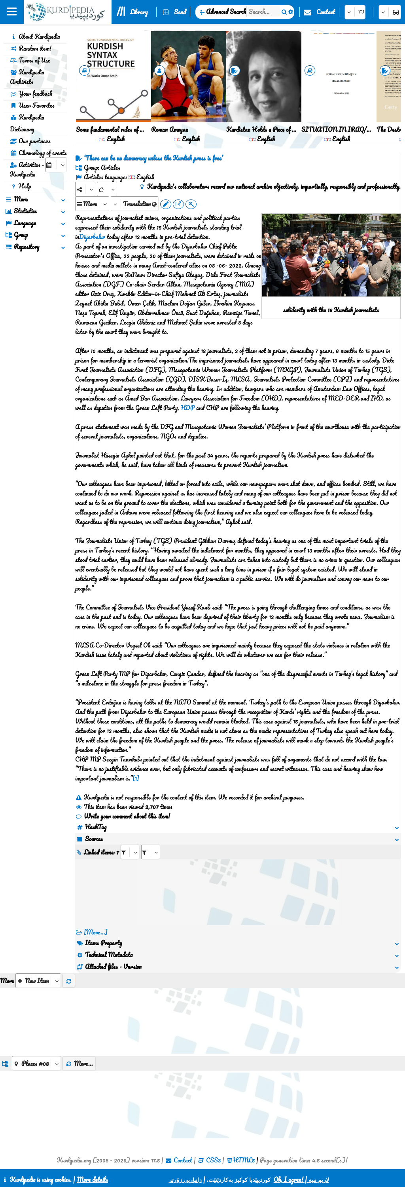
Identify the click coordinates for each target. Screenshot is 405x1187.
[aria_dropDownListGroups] (36, 1063)
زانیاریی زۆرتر (185, 1179)
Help (20, 186)
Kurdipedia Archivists (27, 76)
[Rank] (107, 189)
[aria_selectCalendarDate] (56, 165)
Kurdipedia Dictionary (27, 123)
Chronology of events (38, 153)
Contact (325, 12)
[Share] (85, 189)
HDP (188, 407)
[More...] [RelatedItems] (96, 932)
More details (92, 1179)
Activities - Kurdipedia (27, 169)
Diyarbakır (92, 236)
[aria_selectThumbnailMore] (38, 981)
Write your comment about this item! (122, 816)
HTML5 (244, 1160)
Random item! (30, 48)
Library (139, 12)
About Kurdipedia (35, 36)
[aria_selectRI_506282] (130, 852)
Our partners (30, 141)
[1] (135, 778)
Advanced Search (226, 11)
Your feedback (31, 93)
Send (180, 12)
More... (79, 1063)
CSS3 (213, 1160)
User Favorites (32, 105)
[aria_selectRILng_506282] (151, 852)
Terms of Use (30, 60)
